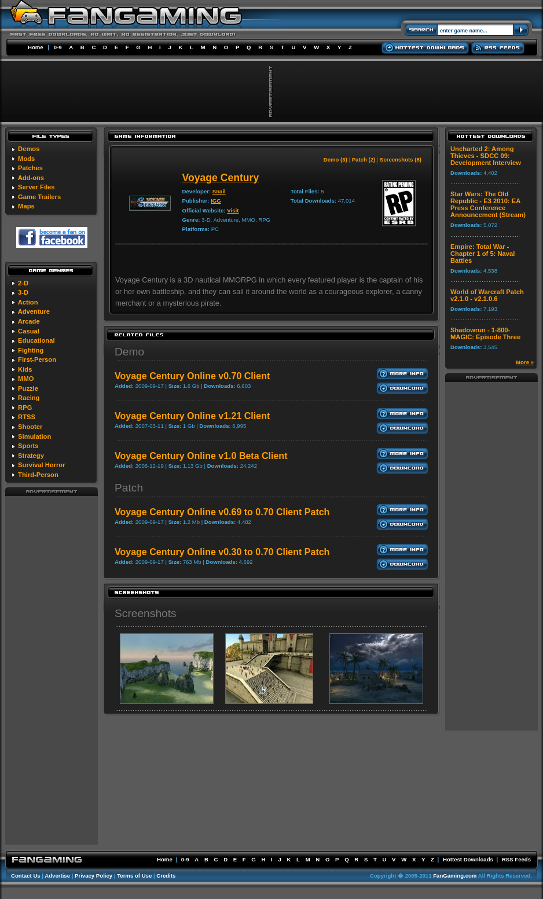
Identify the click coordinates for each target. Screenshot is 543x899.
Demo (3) (335, 159)
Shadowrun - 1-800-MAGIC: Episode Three (485, 333)
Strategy (31, 455)
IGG (216, 200)
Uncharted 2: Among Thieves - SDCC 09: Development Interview (485, 155)
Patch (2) (364, 159)
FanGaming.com (454, 875)
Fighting (30, 350)
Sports (28, 445)
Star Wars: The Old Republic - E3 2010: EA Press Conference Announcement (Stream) (488, 204)
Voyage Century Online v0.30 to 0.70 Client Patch (222, 552)
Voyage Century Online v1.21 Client (192, 416)
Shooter (30, 426)
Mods (26, 158)
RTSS (26, 416)
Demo (129, 352)
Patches (30, 167)
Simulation (34, 436)
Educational (36, 340)
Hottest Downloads (468, 859)
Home (35, 47)
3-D (23, 292)
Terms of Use (134, 875)
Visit (233, 210)
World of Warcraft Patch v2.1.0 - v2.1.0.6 (487, 295)
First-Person (37, 359)
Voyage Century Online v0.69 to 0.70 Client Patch (222, 512)
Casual (28, 331)
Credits (165, 875)
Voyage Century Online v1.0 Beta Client (201, 456)
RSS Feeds (516, 859)
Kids (25, 369)
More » (525, 362)
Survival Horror (41, 464)
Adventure (34, 311)
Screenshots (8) (400, 159)
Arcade (29, 321)
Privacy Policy (93, 875)
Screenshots (146, 613)
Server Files (36, 187)
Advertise (57, 875)
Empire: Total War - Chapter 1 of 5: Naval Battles (482, 253)
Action (28, 302)
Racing (28, 397)
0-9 (58, 47)
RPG (25, 407)
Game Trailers (39, 196)
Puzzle (28, 388)
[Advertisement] (51, 669)
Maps (26, 206)
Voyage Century (220, 178)
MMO (26, 378)
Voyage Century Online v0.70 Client (192, 376)
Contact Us (26, 875)
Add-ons (31, 177)
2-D (23, 283)
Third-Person (38, 474)
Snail (219, 191)
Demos (28, 148)
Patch (129, 488)
